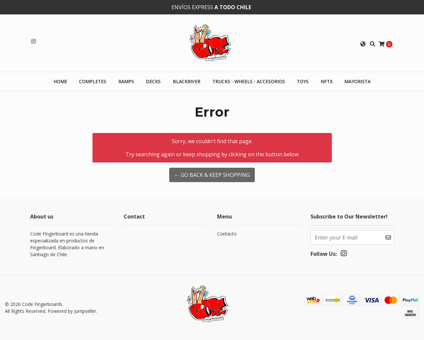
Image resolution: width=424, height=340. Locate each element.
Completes (92, 81)
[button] (363, 44)
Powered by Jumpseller (72, 311)
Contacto (227, 234)
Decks (153, 81)
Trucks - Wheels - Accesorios (248, 81)
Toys (303, 81)
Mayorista (357, 81)
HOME (60, 81)
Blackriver (186, 81)
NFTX (327, 81)
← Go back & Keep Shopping (212, 175)
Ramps (126, 81)
